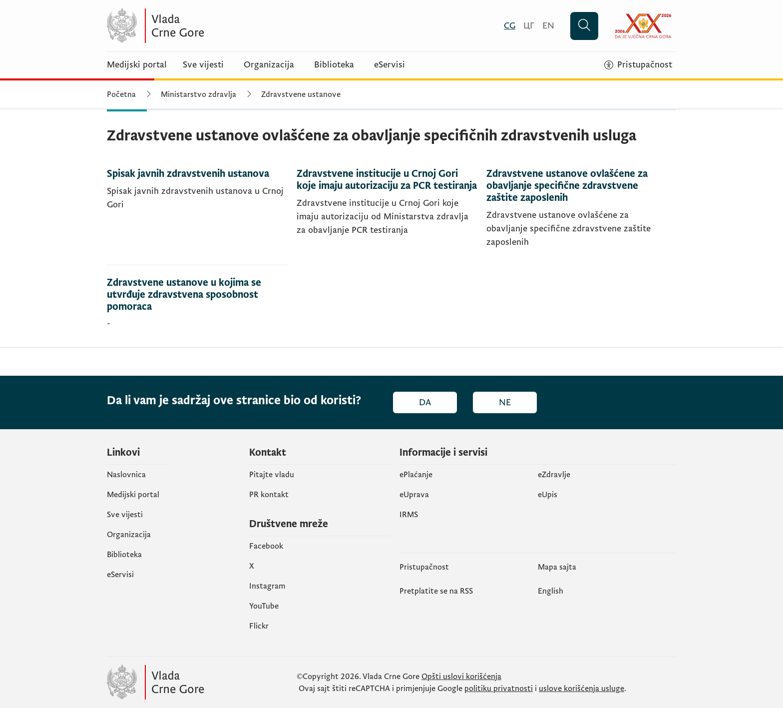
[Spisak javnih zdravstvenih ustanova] (198, 216)
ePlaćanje (415, 475)
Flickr (259, 626)
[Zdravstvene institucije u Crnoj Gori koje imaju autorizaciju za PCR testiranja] (387, 216)
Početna (121, 94)
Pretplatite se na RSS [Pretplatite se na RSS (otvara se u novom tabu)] (436, 591)
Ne (505, 402)
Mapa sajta (557, 567)
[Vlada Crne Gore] (204, 25)
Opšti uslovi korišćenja (461, 677)
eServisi (389, 65)
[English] (548, 25)
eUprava (414, 495)
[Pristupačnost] (638, 64)
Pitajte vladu (271, 475)
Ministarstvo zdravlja (198, 94)
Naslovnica (126, 475)
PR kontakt (269, 495)
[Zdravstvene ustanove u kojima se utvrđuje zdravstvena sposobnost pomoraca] (198, 306)
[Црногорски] (528, 25)
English (550, 591)
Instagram (267, 586)
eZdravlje (554, 475)
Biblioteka (334, 65)
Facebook (266, 546)
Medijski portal (137, 65)
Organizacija (269, 65)
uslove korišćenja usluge (581, 689)
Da (425, 402)
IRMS (408, 515)
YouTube (264, 606)
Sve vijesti (203, 65)
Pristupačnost (424, 567)
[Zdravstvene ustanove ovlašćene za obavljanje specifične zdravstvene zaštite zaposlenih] (577, 216)
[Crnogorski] (509, 25)
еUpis (547, 495)
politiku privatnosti (498, 689)
